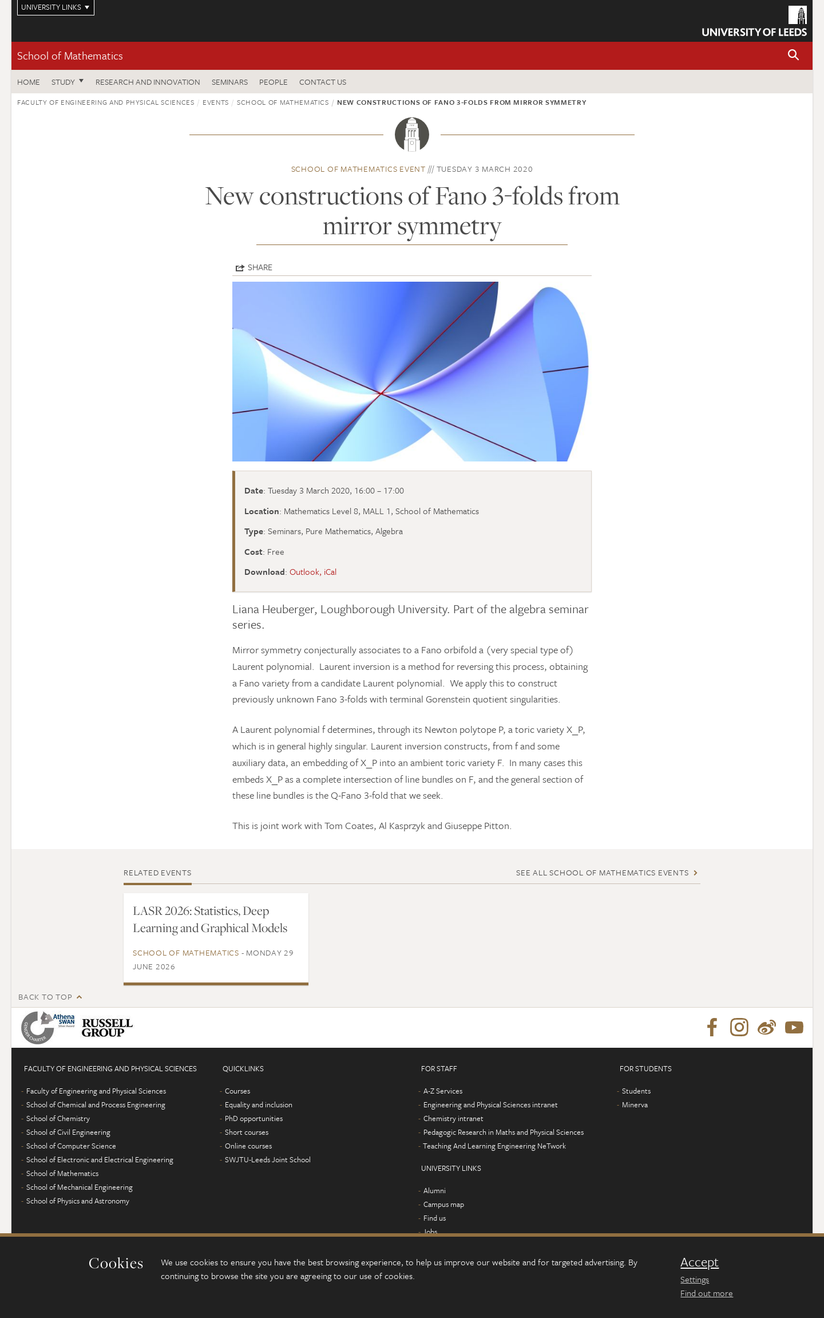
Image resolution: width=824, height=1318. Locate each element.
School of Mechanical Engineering (79, 1187)
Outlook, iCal (313, 571)
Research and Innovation (148, 82)
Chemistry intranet (453, 1118)
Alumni (434, 1190)
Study (63, 82)
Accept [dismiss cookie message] (699, 1262)
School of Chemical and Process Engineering (95, 1104)
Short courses (246, 1132)
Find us (434, 1218)
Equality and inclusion (258, 1104)
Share (260, 267)
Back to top (45, 997)
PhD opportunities (254, 1118)
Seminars (230, 82)
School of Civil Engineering (68, 1132)
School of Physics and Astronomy (77, 1200)
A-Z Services (442, 1090)
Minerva (635, 1104)
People (273, 82)
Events (216, 102)
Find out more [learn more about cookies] (706, 1293)
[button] (794, 56)
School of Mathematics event (358, 169)
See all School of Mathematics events (602, 872)
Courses (237, 1090)
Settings (694, 1279)
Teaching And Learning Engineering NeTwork (494, 1145)
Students (636, 1090)
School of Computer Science (71, 1145)
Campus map (443, 1204)
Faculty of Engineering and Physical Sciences (106, 102)
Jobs (430, 1231)
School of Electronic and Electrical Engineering (99, 1159)
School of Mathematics (70, 55)
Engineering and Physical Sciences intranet (490, 1104)
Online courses (248, 1145)
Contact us (322, 82)
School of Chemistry (58, 1118)
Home (28, 82)
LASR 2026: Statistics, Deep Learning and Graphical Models (210, 919)
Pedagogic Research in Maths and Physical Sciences (503, 1132)
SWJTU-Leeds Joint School (268, 1159)
